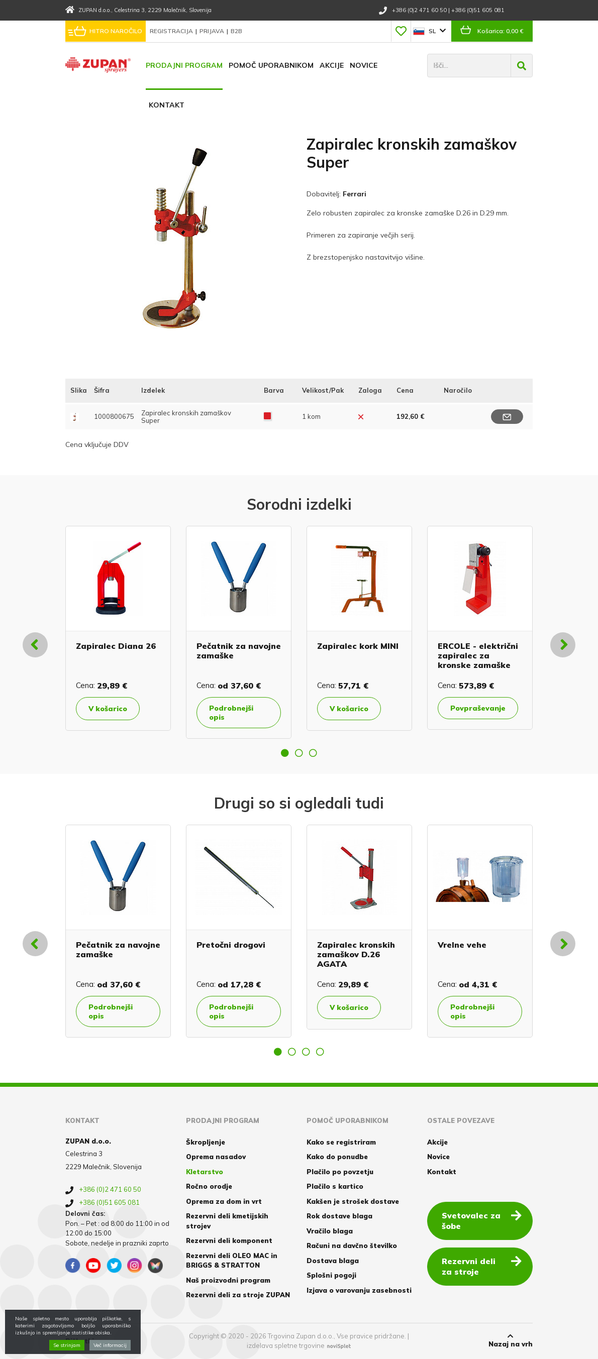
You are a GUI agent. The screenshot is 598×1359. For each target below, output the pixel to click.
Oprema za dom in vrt (224, 1201)
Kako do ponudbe (337, 1157)
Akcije (332, 65)
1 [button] (285, 753)
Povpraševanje (478, 708)
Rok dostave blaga (339, 1216)
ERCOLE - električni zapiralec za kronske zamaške (478, 655)
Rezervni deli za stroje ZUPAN (238, 1295)
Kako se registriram (341, 1142)
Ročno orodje (209, 1186)
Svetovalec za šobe (482, 1220)
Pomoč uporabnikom (271, 65)
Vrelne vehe (462, 945)
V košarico (107, 708)
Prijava (213, 31)
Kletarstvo (204, 1172)
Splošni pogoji (331, 1275)
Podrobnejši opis (231, 713)
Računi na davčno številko (352, 1245)
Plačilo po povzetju (340, 1172)
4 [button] (320, 1052)
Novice (363, 65)
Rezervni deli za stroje (482, 1266)
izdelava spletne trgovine (286, 1345)
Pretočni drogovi (230, 945)
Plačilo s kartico (335, 1186)
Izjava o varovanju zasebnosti (359, 1290)
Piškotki (79, 1341)
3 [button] (313, 753)
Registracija (172, 31)
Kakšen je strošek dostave (353, 1201)
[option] (118, 628)
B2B (236, 31)
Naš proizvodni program (228, 1280)
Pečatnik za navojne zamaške (238, 650)
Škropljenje (205, 1142)
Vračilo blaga (330, 1231)
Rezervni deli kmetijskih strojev (227, 1221)
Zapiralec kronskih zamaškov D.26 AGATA (356, 954)
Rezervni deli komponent (229, 1240)
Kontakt (166, 104)
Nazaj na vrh (510, 1340)
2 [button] (299, 753)
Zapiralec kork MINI (357, 646)
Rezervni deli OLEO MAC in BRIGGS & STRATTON (231, 1261)
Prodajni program (184, 65)
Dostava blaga (333, 1261)
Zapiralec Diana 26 (116, 646)
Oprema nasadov (216, 1157)
